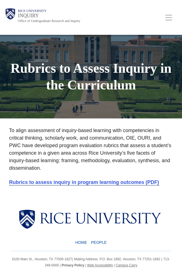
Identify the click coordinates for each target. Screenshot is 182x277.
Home (81, 242)
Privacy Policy (73, 265)
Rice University (32, 11)
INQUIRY (28, 15)
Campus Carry (126, 265)
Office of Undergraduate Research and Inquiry (49, 21)
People (99, 242)
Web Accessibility (100, 265)
